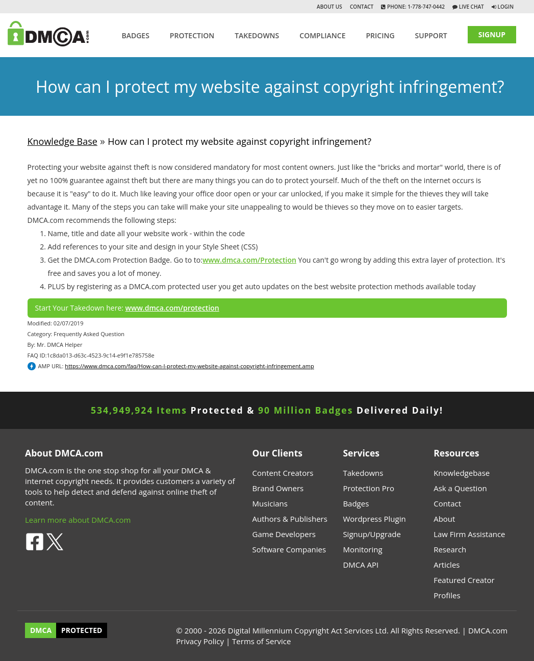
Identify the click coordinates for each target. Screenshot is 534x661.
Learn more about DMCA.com (78, 520)
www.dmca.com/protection (172, 308)
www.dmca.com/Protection (249, 260)
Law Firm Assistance (469, 534)
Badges (135, 35)
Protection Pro (368, 488)
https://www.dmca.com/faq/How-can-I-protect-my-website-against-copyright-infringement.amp (189, 366)
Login (506, 6)
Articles (447, 565)
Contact (361, 6)
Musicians (270, 503)
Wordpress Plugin (374, 519)
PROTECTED (81, 630)
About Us (329, 6)
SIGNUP (491, 34)
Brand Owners (278, 488)
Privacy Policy (200, 641)
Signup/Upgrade (372, 534)
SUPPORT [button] (431, 35)
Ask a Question (460, 488)
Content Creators (283, 473)
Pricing (380, 35)
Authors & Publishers (289, 519)
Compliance (322, 35)
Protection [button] (192, 35)
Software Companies (289, 549)
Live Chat (470, 6)
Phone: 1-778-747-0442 (415, 6)
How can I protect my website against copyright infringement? (239, 141)
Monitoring (362, 549)
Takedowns (363, 473)
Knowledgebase (462, 473)
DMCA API (360, 565)
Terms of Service (261, 641)
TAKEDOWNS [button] (257, 35)
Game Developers (284, 534)
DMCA (41, 630)
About (444, 519)
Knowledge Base (62, 141)
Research (450, 549)
